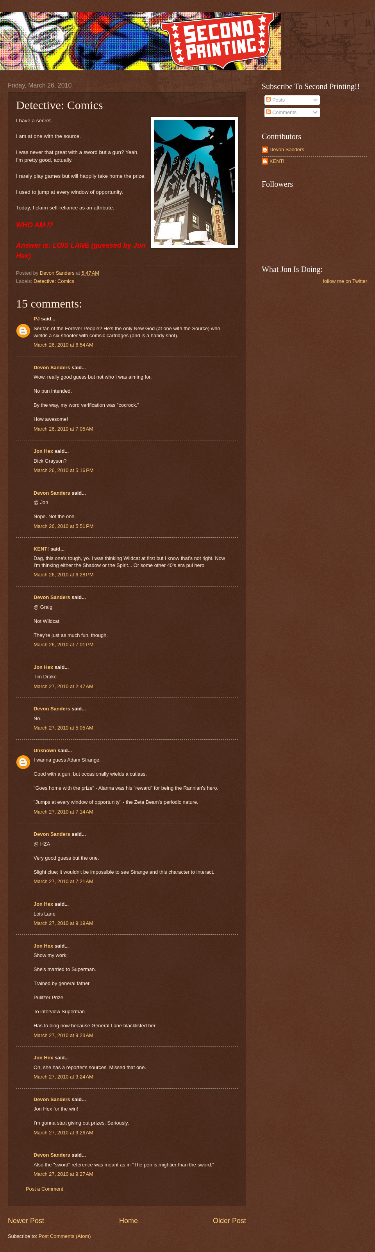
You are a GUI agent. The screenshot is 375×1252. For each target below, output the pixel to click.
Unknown (45, 750)
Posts (275, 100)
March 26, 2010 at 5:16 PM (64, 470)
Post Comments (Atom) (65, 1236)
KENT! (41, 549)
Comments (281, 112)
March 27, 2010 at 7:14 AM (63, 812)
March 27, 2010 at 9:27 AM (63, 1174)
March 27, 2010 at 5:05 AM (63, 728)
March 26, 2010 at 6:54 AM (63, 345)
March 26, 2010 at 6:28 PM (64, 575)
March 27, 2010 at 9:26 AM (63, 1133)
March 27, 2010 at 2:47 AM (63, 686)
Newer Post (26, 1221)
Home (128, 1221)
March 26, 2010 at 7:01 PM (64, 644)
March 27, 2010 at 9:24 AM (63, 1077)
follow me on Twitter (345, 281)
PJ (37, 319)
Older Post (229, 1221)
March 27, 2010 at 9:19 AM (63, 923)
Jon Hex (43, 451)
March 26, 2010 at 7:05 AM (63, 429)
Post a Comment (44, 1189)
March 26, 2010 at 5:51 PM (64, 526)
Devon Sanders (52, 367)
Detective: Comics (54, 281)
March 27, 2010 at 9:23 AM (63, 1035)
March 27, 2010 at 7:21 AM (63, 881)
